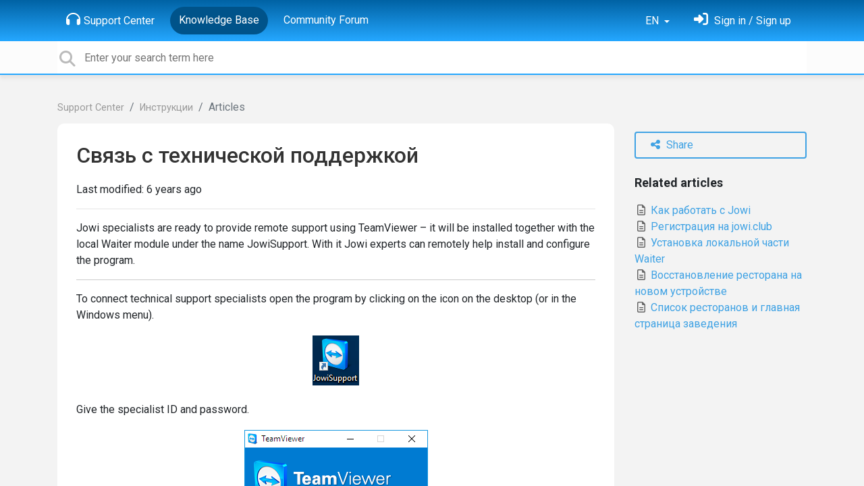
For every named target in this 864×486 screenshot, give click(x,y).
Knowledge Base (219, 20)
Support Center (110, 19)
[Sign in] (742, 20)
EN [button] (653, 20)
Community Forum (326, 20)
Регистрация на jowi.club (703, 226)
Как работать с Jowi (692, 210)
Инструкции (166, 107)
